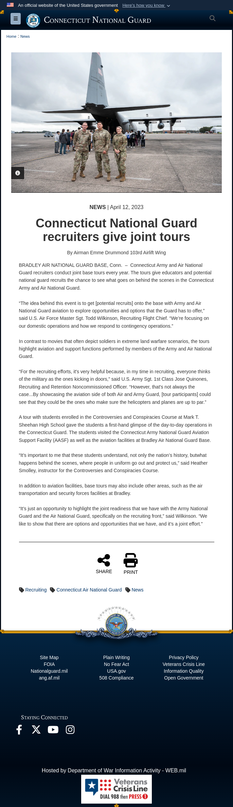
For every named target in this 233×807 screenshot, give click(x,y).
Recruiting (36, 590)
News (137, 590)
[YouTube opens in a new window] (52, 731)
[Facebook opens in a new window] (19, 731)
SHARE (104, 563)
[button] (147, 5)
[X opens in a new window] (36, 731)
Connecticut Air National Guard (89, 590)
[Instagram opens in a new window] (69, 731)
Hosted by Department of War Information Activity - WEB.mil (114, 770)
